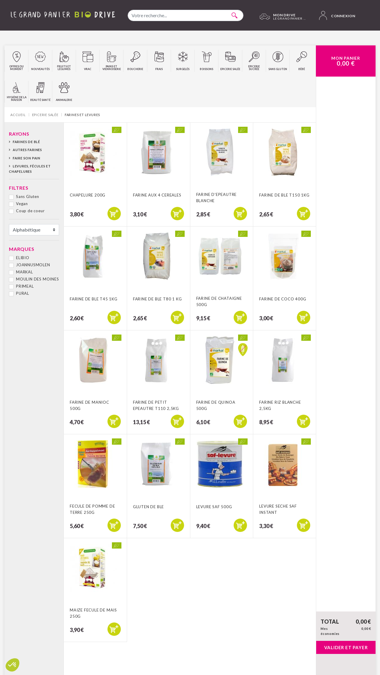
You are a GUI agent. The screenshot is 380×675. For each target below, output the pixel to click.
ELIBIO (22, 257)
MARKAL (24, 272)
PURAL (22, 293)
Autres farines (27, 150)
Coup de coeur (30, 210)
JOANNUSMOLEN (33, 264)
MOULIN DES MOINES (37, 279)
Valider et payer (346, 647)
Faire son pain (26, 158)
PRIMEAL (25, 286)
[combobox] (185, 15)
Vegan (22, 203)
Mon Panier (346, 61)
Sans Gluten (27, 196)
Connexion (337, 15)
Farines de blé (26, 142)
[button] (12, 665)
